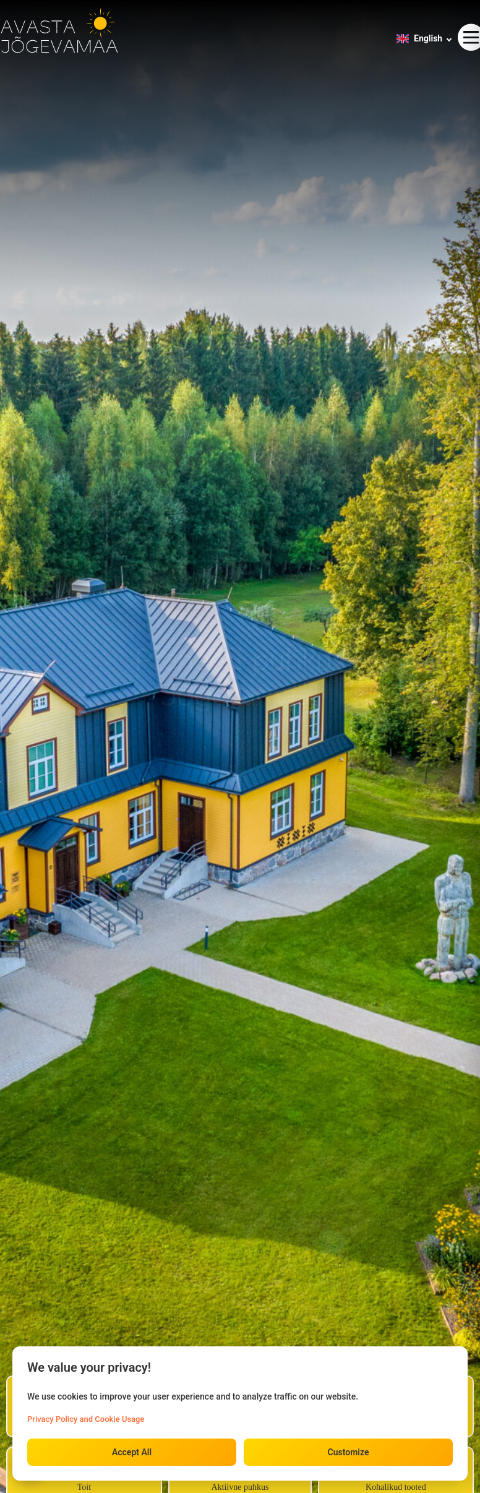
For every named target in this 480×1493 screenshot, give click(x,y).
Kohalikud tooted (396, 1487)
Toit (84, 1487)
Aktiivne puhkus (239, 1487)
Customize (348, 1452)
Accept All (132, 1452)
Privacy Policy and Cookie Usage (85, 1419)
